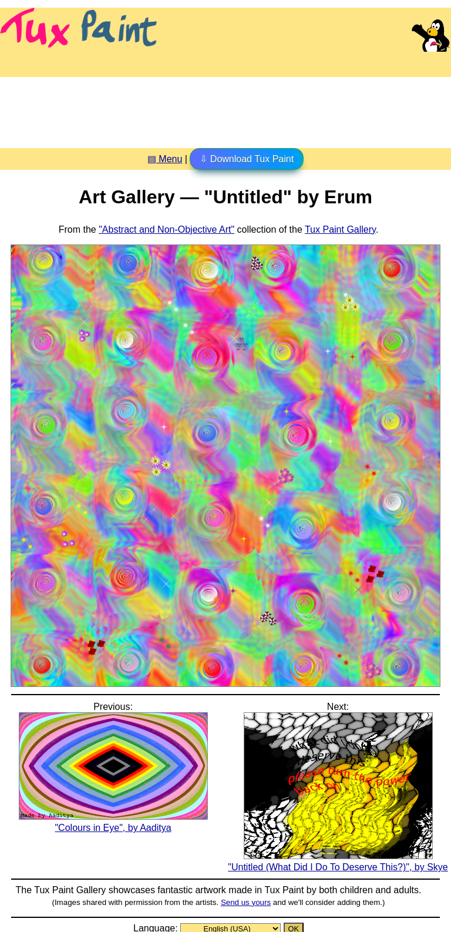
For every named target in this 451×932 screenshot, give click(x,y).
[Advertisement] (225, 108)
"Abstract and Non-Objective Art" (166, 229)
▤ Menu (164, 159)
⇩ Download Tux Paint (247, 159)
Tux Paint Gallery (340, 229)
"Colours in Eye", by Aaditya (113, 822)
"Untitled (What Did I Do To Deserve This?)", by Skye (337, 861)
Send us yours (246, 902)
